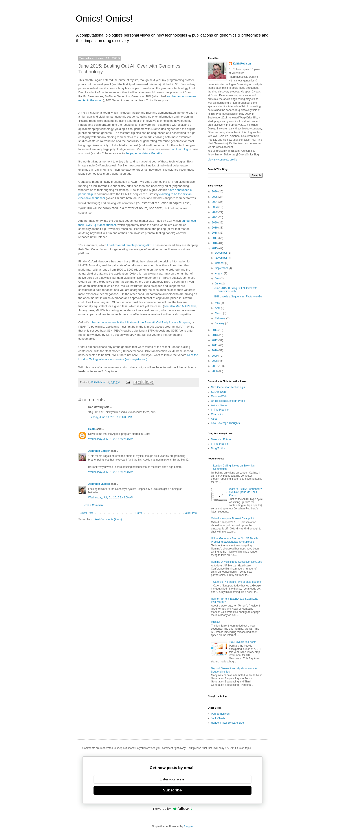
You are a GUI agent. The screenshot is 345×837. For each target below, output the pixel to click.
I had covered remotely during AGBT (130, 245)
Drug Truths (218, 448)
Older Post (191, 512)
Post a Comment (93, 505)
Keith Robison (242, 63)
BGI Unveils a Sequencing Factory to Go (238, 296)
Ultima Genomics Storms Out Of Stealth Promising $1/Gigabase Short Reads (234, 540)
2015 (215, 248)
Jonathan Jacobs (99, 483)
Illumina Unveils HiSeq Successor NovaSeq (236, 561)
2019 (215, 227)
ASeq (214, 418)
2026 (215, 191)
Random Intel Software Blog (227, 722)
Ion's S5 (215, 621)
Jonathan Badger (99, 450)
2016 (215, 243)
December (221, 252)
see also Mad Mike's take (180, 306)
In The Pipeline (220, 409)
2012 (215, 340)
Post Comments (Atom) (108, 519)
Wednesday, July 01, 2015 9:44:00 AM (110, 497)
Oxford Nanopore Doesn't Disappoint (232, 518)
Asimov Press (219, 405)
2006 (215, 371)
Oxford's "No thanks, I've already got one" (237, 581)
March (219, 313)
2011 (215, 345)
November (221, 257)
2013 (215, 335)
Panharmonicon (220, 713)
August (219, 273)
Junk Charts (218, 718)
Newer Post (86, 512)
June (218, 283)
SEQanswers (218, 391)
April (218, 308)
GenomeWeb (218, 396)
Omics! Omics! (104, 18)
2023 (215, 206)
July (217, 278)
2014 (215, 330)
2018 (215, 232)
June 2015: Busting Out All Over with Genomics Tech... (235, 290)
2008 (215, 360)
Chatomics (217, 414)
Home (139, 512)
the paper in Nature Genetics (144, 153)
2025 (215, 196)
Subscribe (172, 790)
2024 (215, 201)
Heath (91, 429)
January (220, 323)
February (220, 318)
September (222, 268)
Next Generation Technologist (228, 387)
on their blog (180, 149)
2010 (215, 350)
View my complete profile (222, 159)
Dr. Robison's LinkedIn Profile (228, 400)
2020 (215, 222)
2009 (215, 355)
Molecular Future (221, 439)
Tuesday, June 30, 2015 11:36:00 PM (110, 417)
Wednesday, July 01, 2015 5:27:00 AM (110, 439)
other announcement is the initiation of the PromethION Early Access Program (140, 322)
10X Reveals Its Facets (242, 641)
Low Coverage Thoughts (225, 423)
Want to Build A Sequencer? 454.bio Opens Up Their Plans (245, 492)
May (218, 302)
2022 (215, 212)
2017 (215, 238)
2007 (215, 366)
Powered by (172, 808)
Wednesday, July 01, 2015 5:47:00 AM (110, 472)
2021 (215, 217)
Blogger (188, 826)
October (220, 263)
